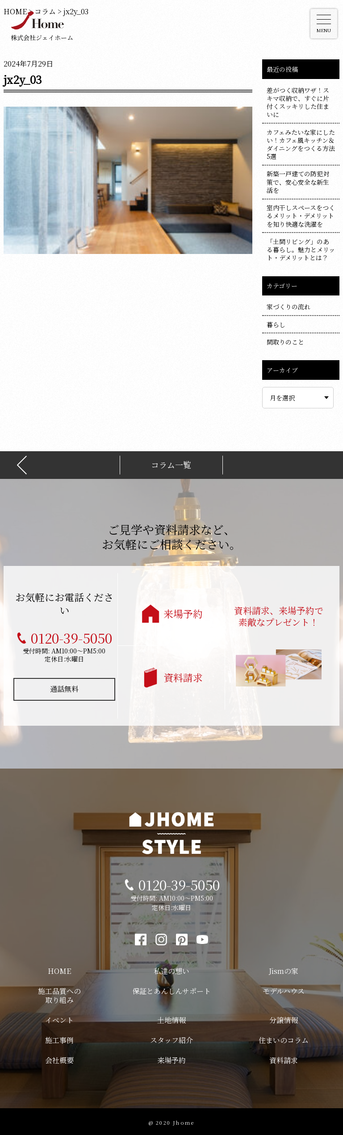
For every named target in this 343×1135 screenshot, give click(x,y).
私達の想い (171, 969)
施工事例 (59, 1038)
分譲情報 (283, 1018)
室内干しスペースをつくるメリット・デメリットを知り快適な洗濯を (301, 215)
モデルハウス (284, 989)
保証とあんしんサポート (171, 989)
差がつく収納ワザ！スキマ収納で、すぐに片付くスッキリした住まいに (298, 102)
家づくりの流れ (288, 306)
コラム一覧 (171, 463)
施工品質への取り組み (59, 994)
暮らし (276, 324)
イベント (59, 1018)
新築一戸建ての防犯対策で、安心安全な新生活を (298, 181)
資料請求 (183, 675)
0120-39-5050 (71, 636)
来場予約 (183, 612)
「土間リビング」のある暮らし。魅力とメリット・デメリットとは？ (301, 249)
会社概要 (59, 1058)
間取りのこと (285, 341)
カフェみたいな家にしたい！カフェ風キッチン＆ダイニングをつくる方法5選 (301, 144)
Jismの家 (283, 969)
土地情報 (171, 1018)
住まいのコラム (284, 1038)
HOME (59, 969)
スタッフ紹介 (171, 1038)
